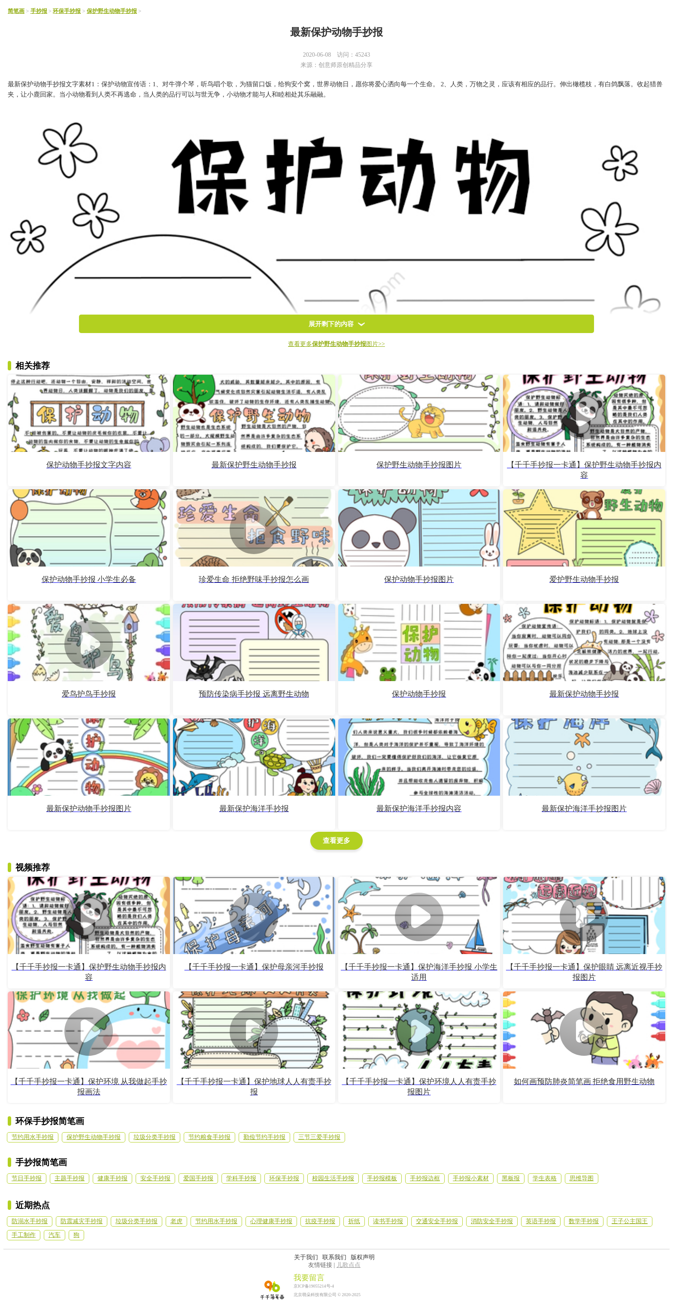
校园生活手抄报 (333, 1178)
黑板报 (511, 1178)
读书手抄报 (388, 1221)
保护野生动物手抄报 (112, 11)
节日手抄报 (27, 1178)
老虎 (176, 1221)
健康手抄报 (112, 1178)
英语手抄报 (541, 1221)
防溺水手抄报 (30, 1221)
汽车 (55, 1235)
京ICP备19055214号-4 (314, 1286)
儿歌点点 (348, 1265)
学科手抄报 (241, 1178)
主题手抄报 (70, 1178)
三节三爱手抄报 (319, 1137)
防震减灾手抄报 (82, 1221)
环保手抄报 (67, 11)
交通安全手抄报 (437, 1221)
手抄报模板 (382, 1178)
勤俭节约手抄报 (264, 1137)
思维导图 (582, 1178)
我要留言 (309, 1277)
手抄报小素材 (471, 1178)
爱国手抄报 (198, 1178)
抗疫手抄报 (320, 1221)
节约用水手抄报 (33, 1137)
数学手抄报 (584, 1221)
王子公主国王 (630, 1221)
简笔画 (16, 11)
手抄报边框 (425, 1178)
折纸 (354, 1221)
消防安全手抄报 (492, 1221)
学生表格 (545, 1178)
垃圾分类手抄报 (154, 1137)
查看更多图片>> (336, 344)
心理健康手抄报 (271, 1221)
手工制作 (24, 1235)
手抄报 (38, 11)
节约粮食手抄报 (209, 1137)
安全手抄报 (155, 1178)
